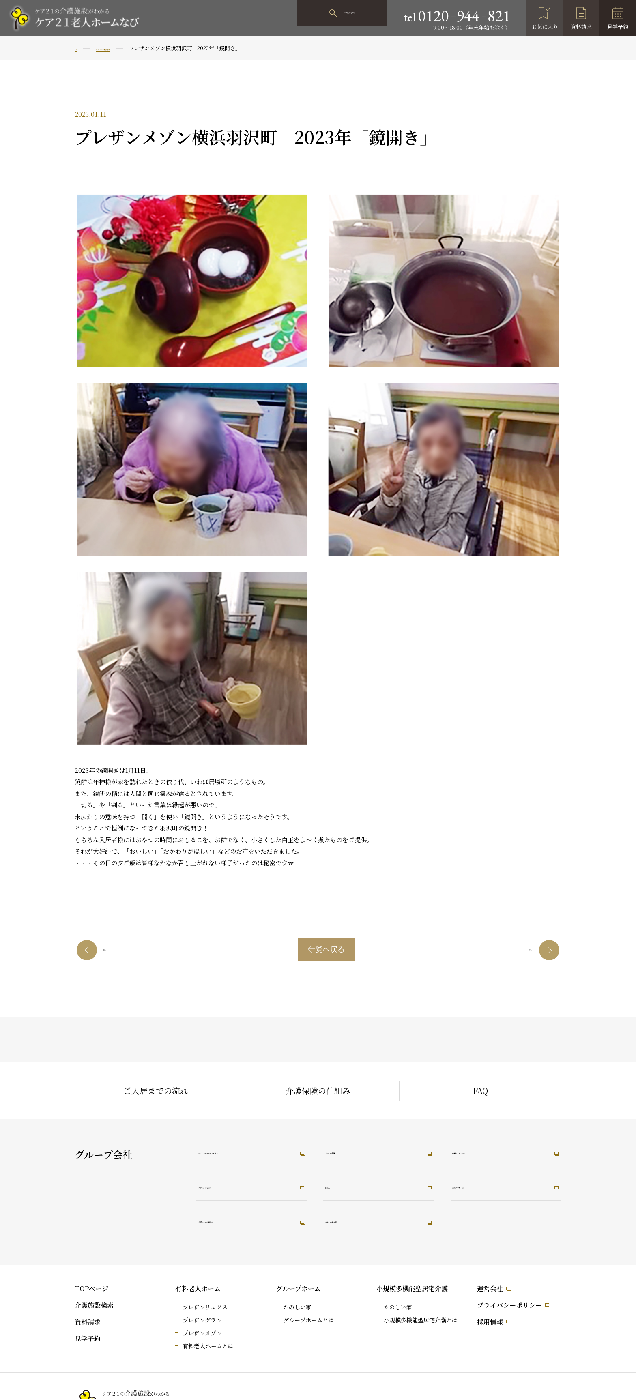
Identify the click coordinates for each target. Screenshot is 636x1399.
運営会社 (490, 1288)
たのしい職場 (353, 1149)
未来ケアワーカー (488, 1185)
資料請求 (581, 26)
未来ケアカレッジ (488, 1149)
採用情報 (490, 1321)
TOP (80, 48)
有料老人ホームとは (208, 1346)
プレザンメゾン (202, 1333)
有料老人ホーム (198, 1288)
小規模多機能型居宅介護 (412, 1288)
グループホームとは (308, 1320)
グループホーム (298, 1288)
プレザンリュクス (205, 1307)
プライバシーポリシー (509, 1305)
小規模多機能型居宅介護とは (421, 1320)
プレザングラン (202, 1320)
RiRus (342, 1185)
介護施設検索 (94, 1305)
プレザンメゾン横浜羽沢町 (135, 48)
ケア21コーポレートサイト (248, 1149)
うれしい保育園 (356, 1222)
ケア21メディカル (233, 1185)
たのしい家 (297, 1307)
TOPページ (91, 1288)
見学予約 (617, 26)
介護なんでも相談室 (237, 1222)
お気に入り (545, 26)
